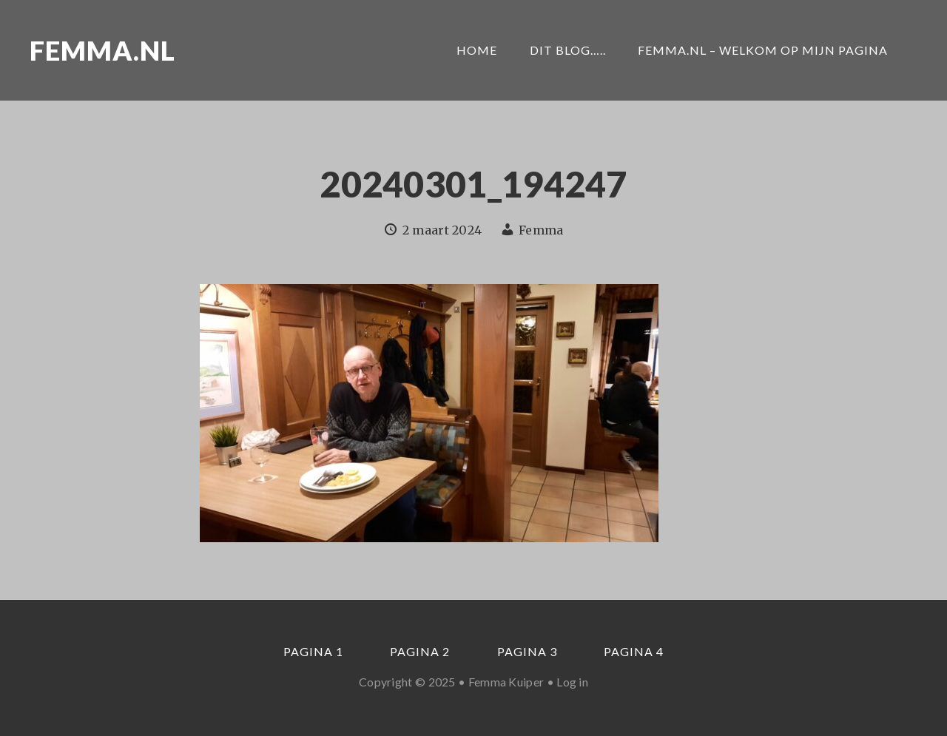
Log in (572, 682)
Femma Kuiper (506, 682)
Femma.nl (102, 50)
